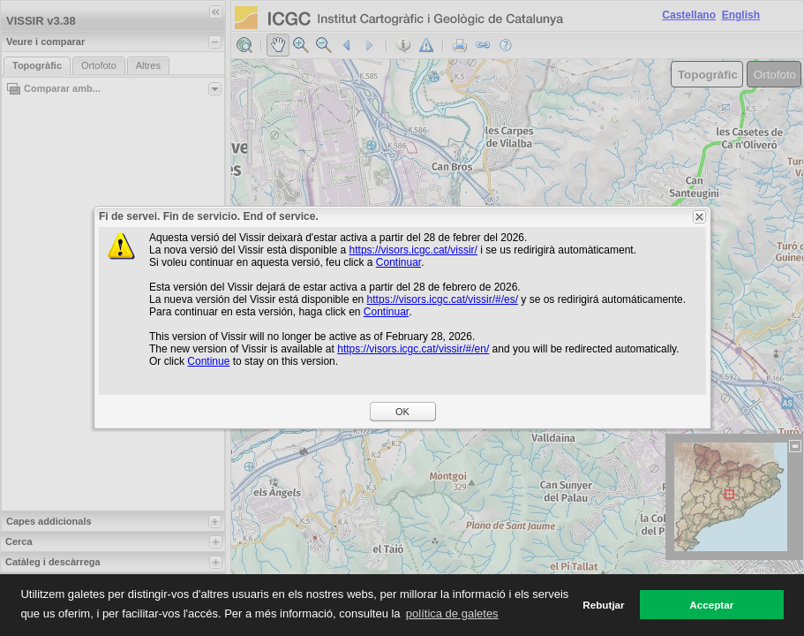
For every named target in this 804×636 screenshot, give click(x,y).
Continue (208, 361)
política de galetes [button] (452, 613)
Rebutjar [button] (603, 604)
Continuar (398, 262)
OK (402, 411)
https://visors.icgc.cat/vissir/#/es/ (442, 299)
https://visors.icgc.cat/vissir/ (413, 250)
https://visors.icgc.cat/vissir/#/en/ (413, 349)
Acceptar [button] (711, 604)
